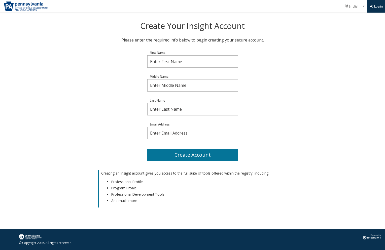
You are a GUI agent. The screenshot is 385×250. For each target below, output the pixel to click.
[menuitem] (355, 6)
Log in (376, 6)
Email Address (160, 124)
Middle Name (159, 76)
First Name (157, 52)
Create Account (192, 154)
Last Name (157, 100)
